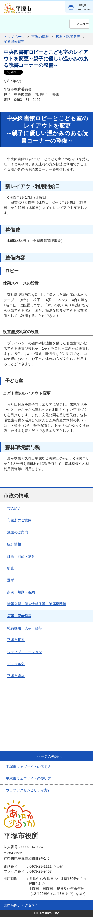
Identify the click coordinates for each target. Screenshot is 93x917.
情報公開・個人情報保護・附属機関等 (36, 604)
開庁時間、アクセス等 (21, 905)
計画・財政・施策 (21, 556)
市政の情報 (40, 37)
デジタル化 (16, 664)
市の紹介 (14, 508)
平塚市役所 (21, 836)
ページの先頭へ (49, 756)
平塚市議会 (16, 676)
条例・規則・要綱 (21, 592)
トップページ (14, 37)
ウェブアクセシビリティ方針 (28, 790)
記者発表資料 (14, 41)
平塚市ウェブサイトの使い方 (28, 778)
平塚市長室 (16, 640)
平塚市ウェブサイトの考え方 (28, 767)
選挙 (10, 580)
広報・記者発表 (68, 37)
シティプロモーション (24, 652)
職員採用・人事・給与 (24, 628)
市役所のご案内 (19, 520)
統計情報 (14, 544)
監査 (10, 568)
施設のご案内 (17, 532)
